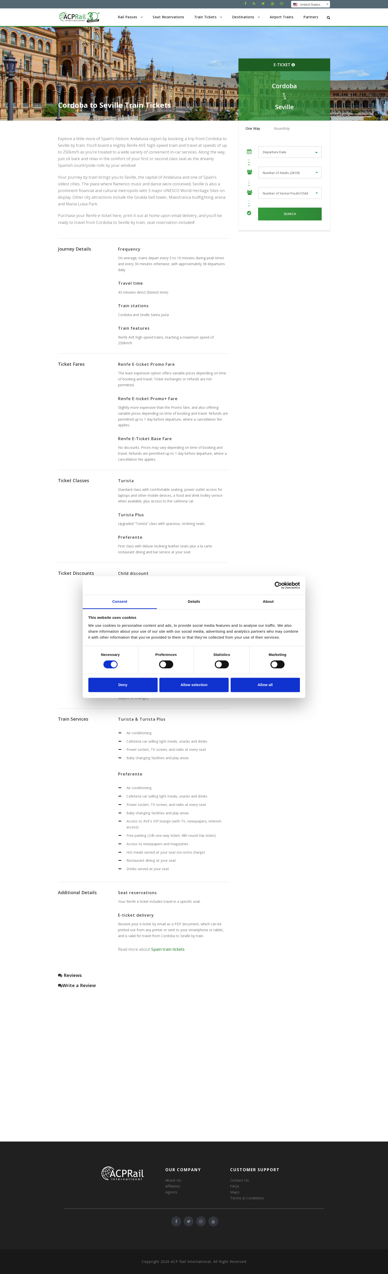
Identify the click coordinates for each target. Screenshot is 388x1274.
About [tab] (268, 601)
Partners (310, 17)
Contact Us (239, 1180)
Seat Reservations (168, 17)
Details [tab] (194, 601)
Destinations (243, 17)
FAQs (234, 1186)
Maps (235, 1191)
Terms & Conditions (247, 1197)
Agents (171, 1191)
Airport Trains (281, 17)
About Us (173, 1180)
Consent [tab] (119, 601)
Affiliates (172, 1186)
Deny (122, 685)
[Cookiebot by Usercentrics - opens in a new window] (278, 585)
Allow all (265, 685)
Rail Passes (127, 17)
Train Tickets (205, 17)
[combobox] (310, 4)
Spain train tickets (168, 949)
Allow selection (193, 685)
